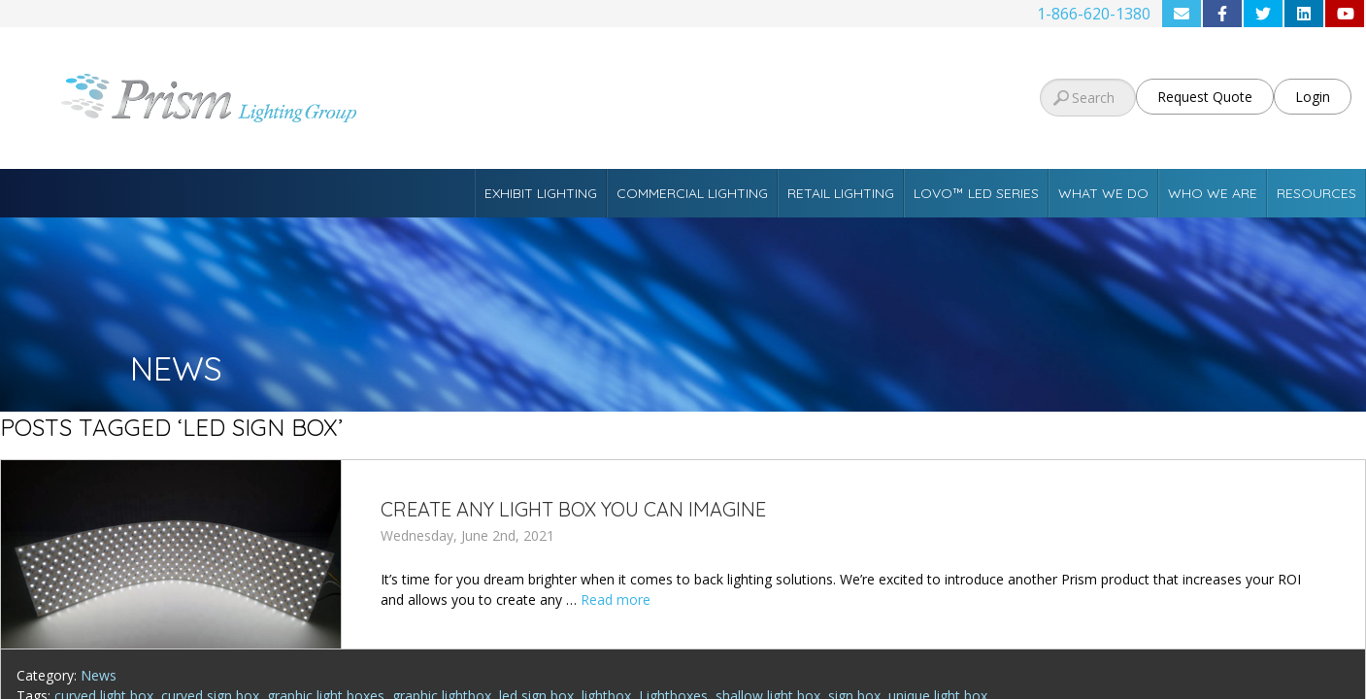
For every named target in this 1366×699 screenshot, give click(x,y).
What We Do (1103, 193)
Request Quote (1204, 96)
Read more (615, 599)
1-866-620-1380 (1093, 13)
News (99, 675)
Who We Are (1212, 193)
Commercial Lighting (692, 193)
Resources (1316, 193)
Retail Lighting (840, 193)
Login (1312, 96)
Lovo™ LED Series (976, 193)
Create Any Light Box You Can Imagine (573, 509)
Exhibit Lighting (540, 193)
